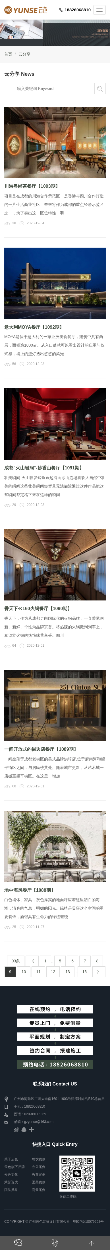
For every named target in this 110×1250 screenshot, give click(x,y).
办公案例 (38, 1167)
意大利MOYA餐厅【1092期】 (34, 327)
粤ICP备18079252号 (88, 1222)
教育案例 (38, 1175)
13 (67, 971)
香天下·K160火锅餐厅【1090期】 (38, 608)
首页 (8, 54)
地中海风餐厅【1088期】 (29, 890)
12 (53, 971)
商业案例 (38, 1190)
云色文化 (11, 1175)
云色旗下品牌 (14, 1167)
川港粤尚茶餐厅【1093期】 (32, 186)
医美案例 (38, 1182)
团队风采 (11, 1190)
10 (24, 971)
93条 (16, 961)
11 (38, 971)
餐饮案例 (38, 1159)
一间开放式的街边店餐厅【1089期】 (41, 749)
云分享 (24, 54)
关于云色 (11, 1159)
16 (84, 971)
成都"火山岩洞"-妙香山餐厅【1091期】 (44, 467)
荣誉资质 (11, 1182)
